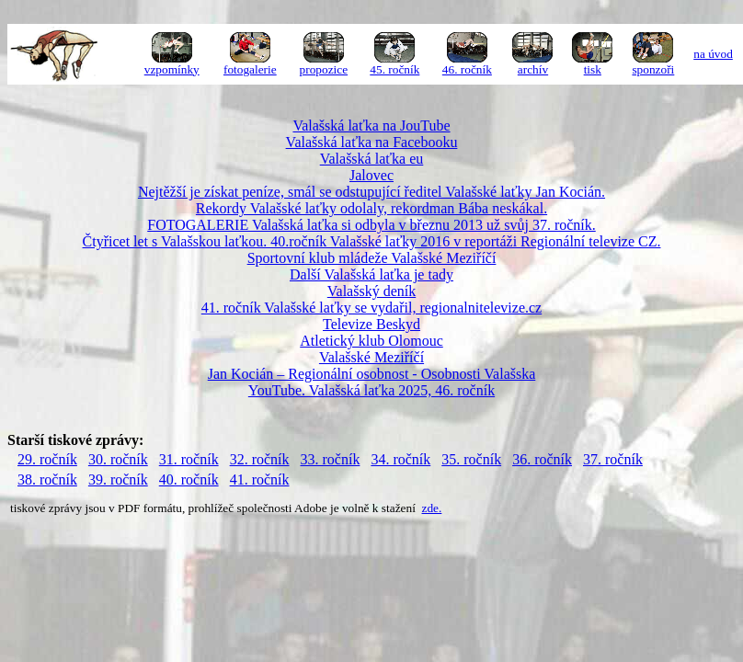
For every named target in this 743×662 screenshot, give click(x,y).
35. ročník (471, 459)
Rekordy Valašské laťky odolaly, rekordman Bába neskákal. (371, 208)
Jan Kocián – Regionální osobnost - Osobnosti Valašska (372, 374)
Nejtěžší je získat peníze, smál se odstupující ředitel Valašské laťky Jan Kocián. (371, 192)
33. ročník (330, 459)
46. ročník (467, 69)
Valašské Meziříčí (371, 357)
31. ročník (189, 459)
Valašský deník (371, 291)
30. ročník (118, 459)
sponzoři (653, 69)
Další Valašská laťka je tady (371, 274)
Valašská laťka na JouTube (371, 125)
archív (533, 69)
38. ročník (47, 479)
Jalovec (371, 175)
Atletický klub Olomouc (371, 340)
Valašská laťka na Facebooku (372, 142)
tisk (592, 69)
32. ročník (260, 459)
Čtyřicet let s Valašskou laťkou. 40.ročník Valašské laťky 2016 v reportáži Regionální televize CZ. (372, 241)
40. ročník (189, 479)
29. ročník (47, 459)
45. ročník (394, 69)
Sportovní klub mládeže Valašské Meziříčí (372, 258)
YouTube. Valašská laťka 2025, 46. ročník (371, 390)
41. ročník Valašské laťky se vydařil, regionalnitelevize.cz (371, 307)
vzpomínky (172, 69)
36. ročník (542, 459)
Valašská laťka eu (372, 158)
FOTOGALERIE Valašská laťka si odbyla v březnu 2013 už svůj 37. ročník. (371, 225)
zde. (432, 508)
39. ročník (118, 479)
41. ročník (260, 479)
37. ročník (613, 459)
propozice (324, 69)
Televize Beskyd (371, 324)
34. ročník (400, 459)
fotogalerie (250, 69)
